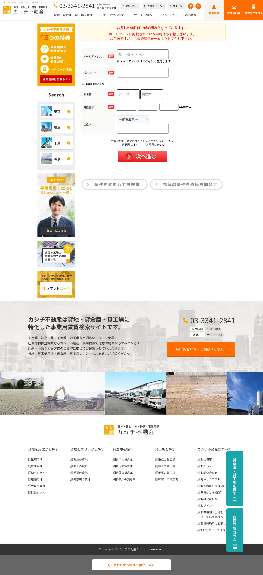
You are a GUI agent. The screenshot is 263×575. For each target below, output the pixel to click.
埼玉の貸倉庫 (124, 466)
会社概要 (190, 15)
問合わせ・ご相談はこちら (203, 348)
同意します (130, 144)
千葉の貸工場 (166, 473)
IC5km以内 (38, 492)
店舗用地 (36, 479)
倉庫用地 (36, 466)
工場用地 (36, 459)
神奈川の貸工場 (168, 479)
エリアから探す (113, 15)
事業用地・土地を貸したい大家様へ (211, 514)
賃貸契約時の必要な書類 (216, 523)
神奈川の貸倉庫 (126, 479)
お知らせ (168, 15)
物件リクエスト (210, 479)
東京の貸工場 (166, 459)
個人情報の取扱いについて (217, 486)
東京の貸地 (80, 459)
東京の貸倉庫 (124, 459)
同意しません (155, 144)
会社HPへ (131, 6)
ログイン (177, 6)
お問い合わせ (208, 473)
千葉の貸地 (80, 473)
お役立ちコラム (255, 528)
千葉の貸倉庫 (124, 473)
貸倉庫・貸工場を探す (255, 476)
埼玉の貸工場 (166, 466)
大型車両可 (38, 486)
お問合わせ (233, 13)
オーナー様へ (143, 15)
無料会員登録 (208, 499)
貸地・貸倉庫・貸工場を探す (73, 15)
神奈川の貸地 (81, 479)
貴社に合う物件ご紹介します (131, 565)
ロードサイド (39, 473)
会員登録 (214, 13)
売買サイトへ (154, 6)
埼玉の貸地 (80, 466)
